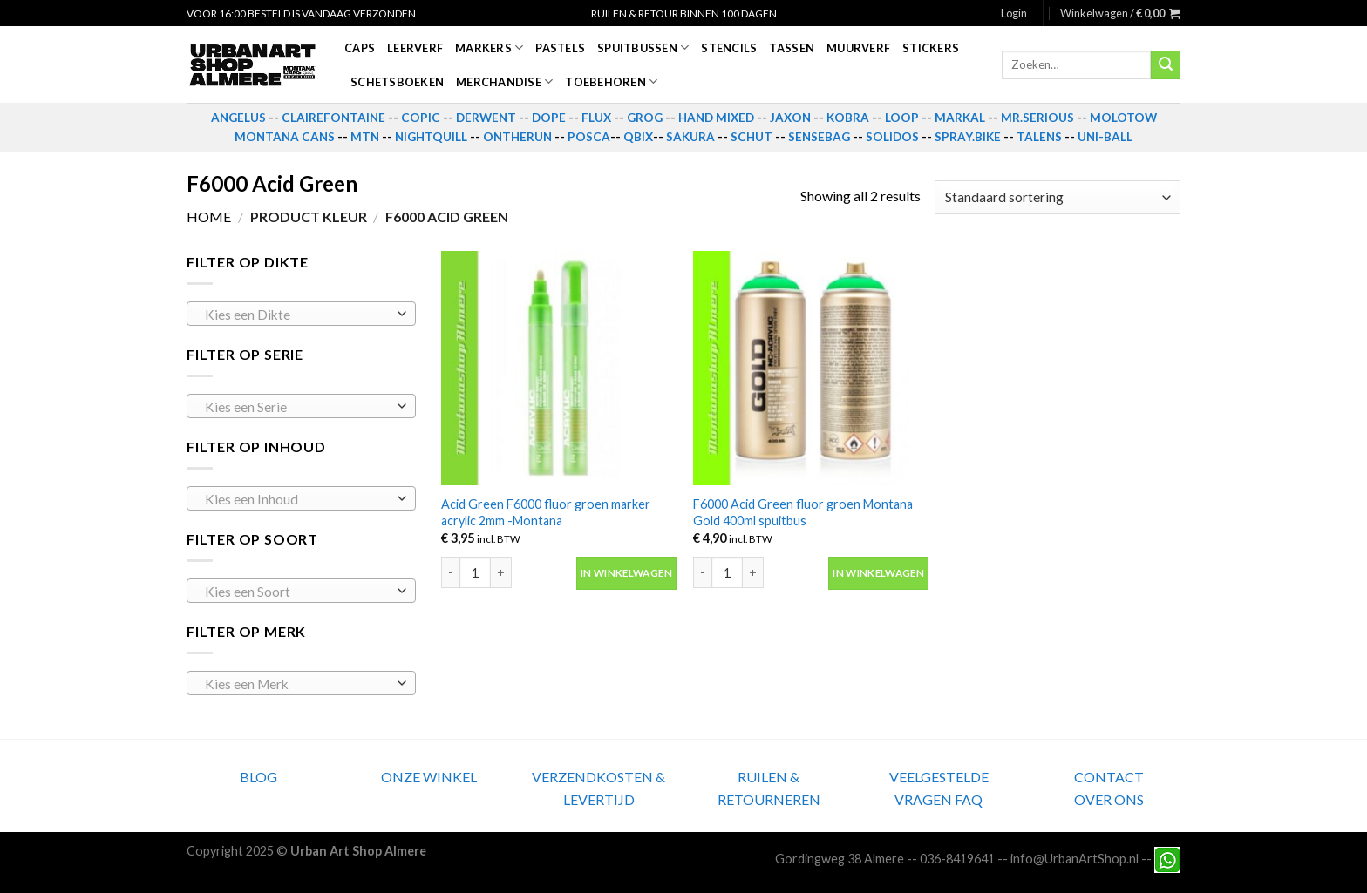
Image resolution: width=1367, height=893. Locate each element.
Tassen (791, 48)
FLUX (596, 118)
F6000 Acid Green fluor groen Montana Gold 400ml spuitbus (803, 512)
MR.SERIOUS (1037, 118)
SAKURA (690, 137)
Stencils (729, 48)
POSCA (589, 137)
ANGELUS (238, 118)
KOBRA (847, 118)
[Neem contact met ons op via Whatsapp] (1167, 858)
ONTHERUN (517, 137)
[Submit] (1165, 65)
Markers (489, 47)
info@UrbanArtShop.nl (1074, 858)
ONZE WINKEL (429, 776)
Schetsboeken (397, 82)
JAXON (790, 118)
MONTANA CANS (285, 137)
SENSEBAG (819, 137)
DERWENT (486, 118)
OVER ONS (1109, 799)
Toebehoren (611, 81)
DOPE (549, 118)
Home (209, 216)
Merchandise (504, 81)
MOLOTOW (1123, 118)
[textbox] (297, 314)
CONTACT (1109, 776)
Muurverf (858, 48)
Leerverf (415, 48)
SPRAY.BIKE (968, 137)
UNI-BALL (1105, 137)
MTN (364, 137)
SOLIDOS (892, 137)
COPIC (420, 118)
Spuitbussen (643, 47)
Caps (359, 48)
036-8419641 (957, 858)
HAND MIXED (716, 118)
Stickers (930, 48)
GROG (645, 118)
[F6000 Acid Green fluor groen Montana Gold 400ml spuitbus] (810, 368)
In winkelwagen (626, 572)
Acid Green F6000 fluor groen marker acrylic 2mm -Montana (545, 512)
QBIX (638, 137)
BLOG (258, 776)
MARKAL (960, 118)
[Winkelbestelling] (1057, 197)
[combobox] (301, 313)
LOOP (902, 118)
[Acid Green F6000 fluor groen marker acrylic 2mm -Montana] (559, 368)
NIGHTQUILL (431, 137)
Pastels (560, 48)
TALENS (1039, 137)
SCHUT (751, 137)
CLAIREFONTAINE (333, 118)
